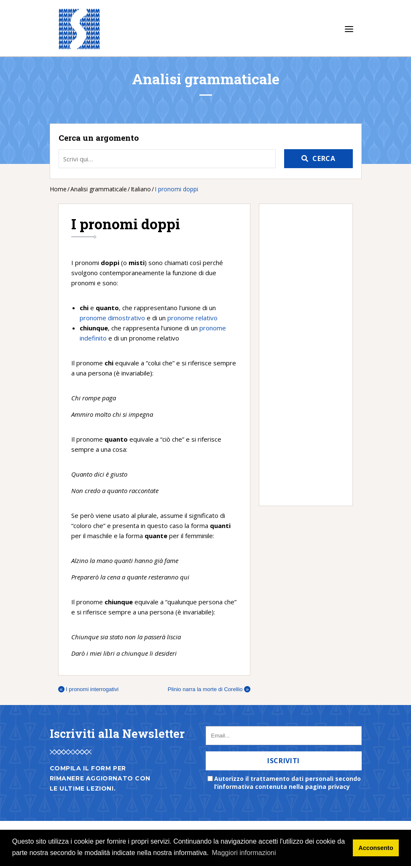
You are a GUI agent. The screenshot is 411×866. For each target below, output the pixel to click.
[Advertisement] (301, 354)
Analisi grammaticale (98, 189)
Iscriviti (283, 760)
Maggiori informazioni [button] (244, 852)
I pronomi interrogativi (88, 689)
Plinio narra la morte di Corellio (209, 689)
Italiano (141, 189)
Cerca (323, 158)
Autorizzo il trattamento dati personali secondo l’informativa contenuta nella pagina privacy (287, 783)
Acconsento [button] (375, 848)
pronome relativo (192, 318)
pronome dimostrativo (112, 318)
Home (58, 189)
